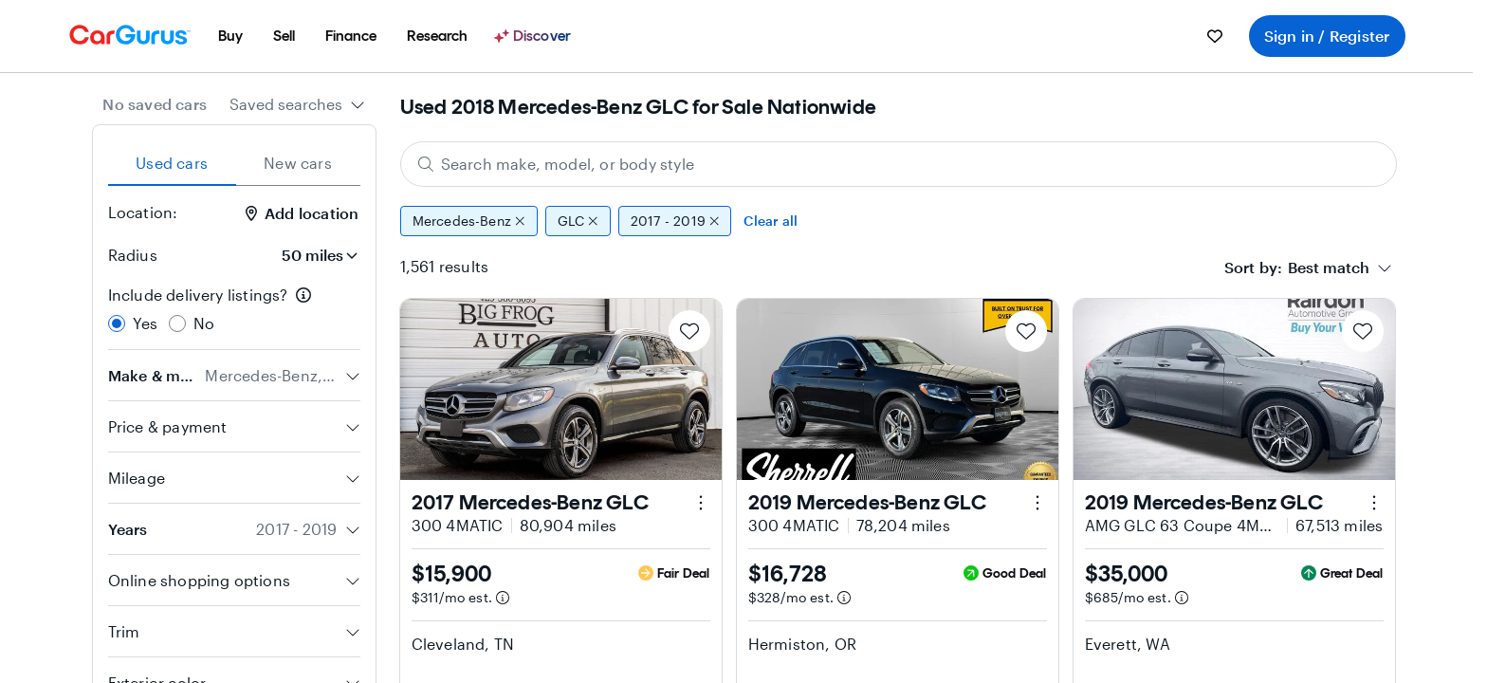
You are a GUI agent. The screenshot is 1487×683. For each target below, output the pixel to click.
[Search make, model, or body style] (898, 164)
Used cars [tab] (172, 163)
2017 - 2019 (675, 221)
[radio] (116, 323)
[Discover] (535, 36)
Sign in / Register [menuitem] (1327, 36)
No (203, 323)
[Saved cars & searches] (1215, 36)
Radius (132, 255)
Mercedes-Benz (469, 221)
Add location (302, 213)
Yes (145, 323)
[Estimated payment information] (502, 597)
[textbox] (1328, 267)
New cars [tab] (298, 163)
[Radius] (314, 255)
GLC (578, 221)
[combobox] (297, 104)
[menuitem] (230, 36)
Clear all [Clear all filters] (771, 220)
